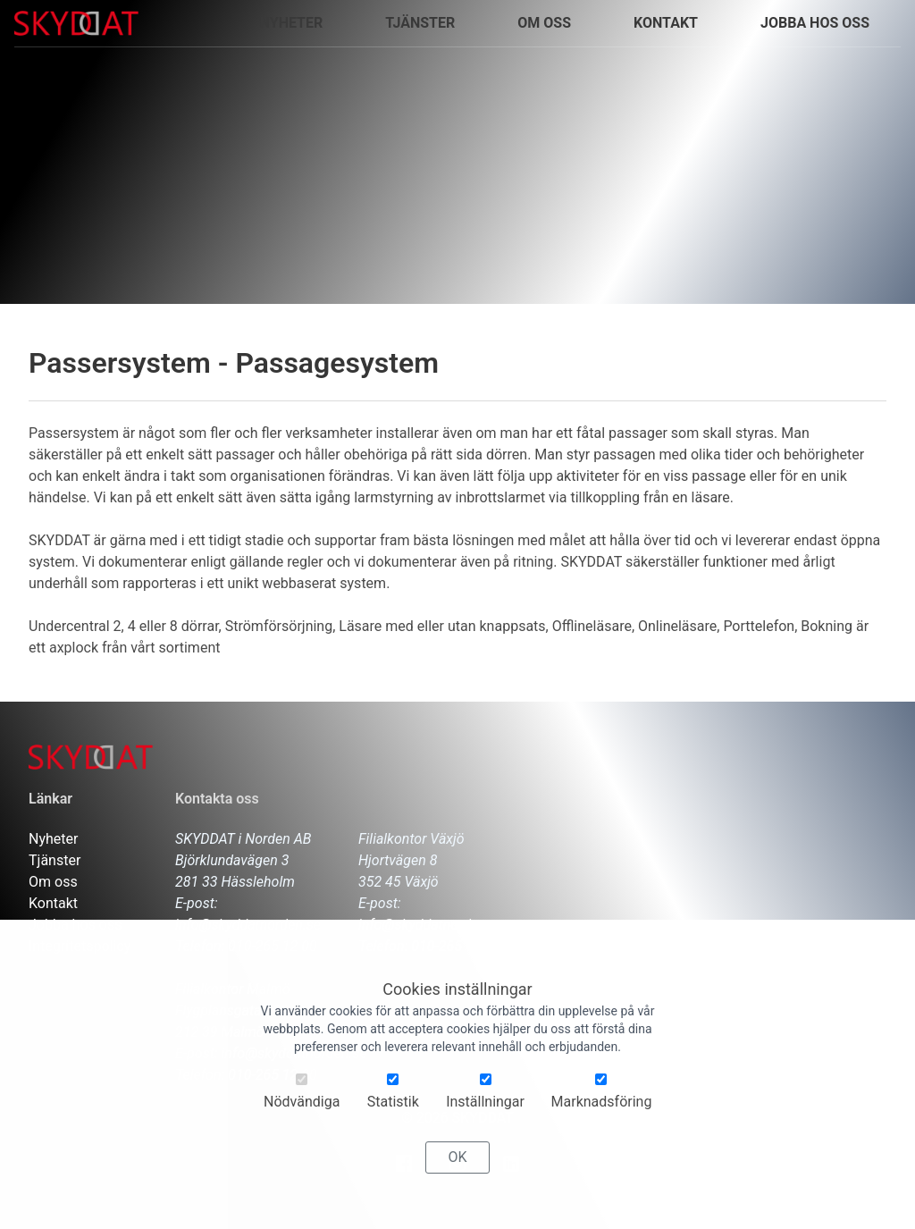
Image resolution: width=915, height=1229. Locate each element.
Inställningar (485, 1097)
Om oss (544, 22)
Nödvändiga (302, 1097)
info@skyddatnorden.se (248, 924)
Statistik (393, 1097)
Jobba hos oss (75, 924)
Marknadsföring (601, 1097)
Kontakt (53, 903)
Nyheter (53, 838)
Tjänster (54, 860)
